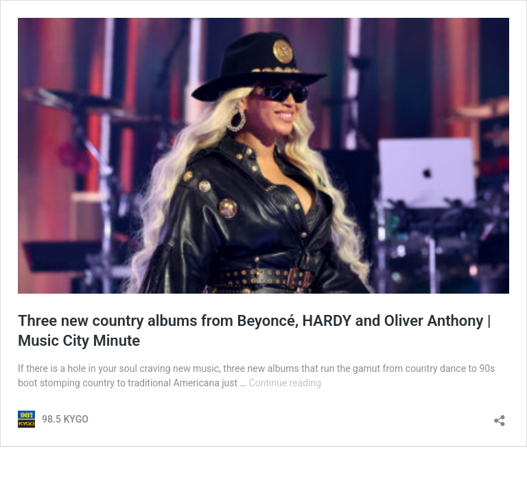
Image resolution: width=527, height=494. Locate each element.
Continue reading (284, 382)
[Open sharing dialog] (499, 416)
